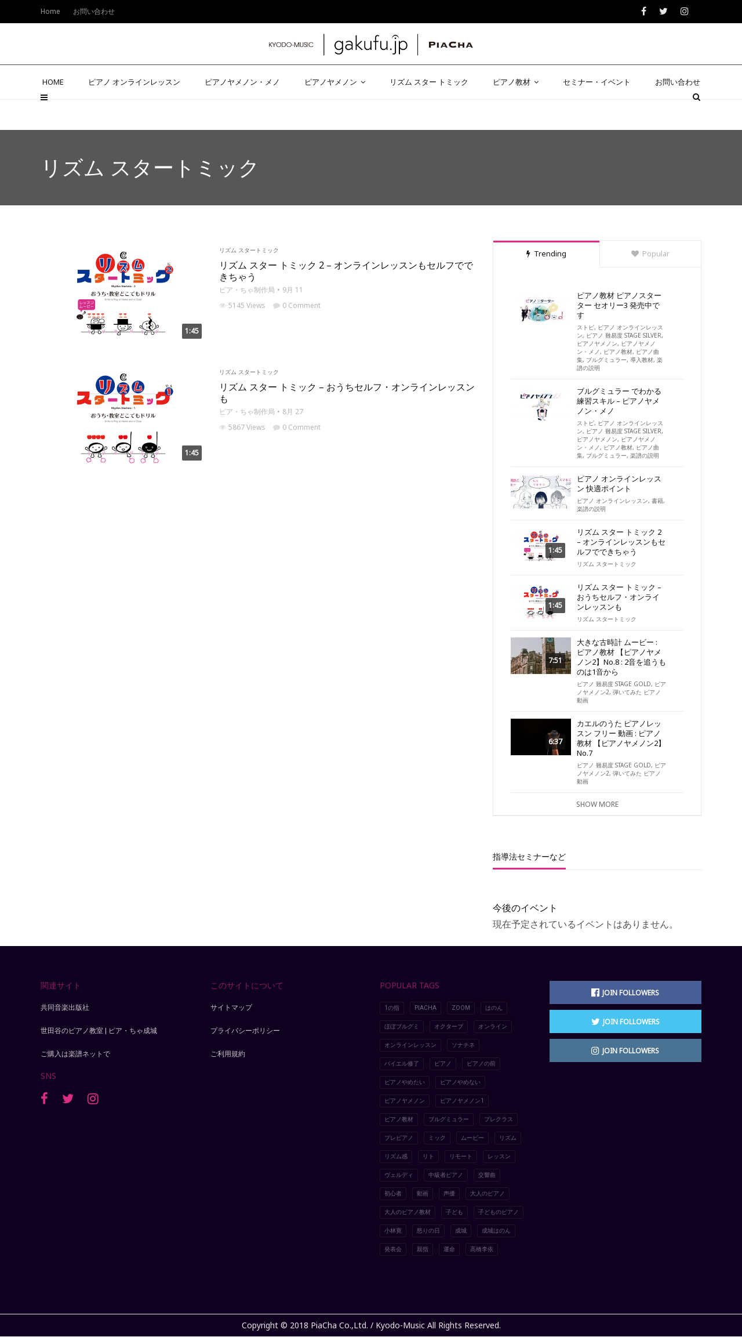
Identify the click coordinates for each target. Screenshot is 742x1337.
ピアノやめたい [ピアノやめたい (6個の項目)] (404, 1082)
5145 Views (242, 305)
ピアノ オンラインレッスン (134, 111)
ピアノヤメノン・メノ (242, 111)
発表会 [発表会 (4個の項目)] (393, 1249)
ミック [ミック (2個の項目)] (437, 1138)
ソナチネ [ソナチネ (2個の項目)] (463, 1045)
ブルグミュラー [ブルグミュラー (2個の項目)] (448, 1119)
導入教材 (641, 360)
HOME (53, 111)
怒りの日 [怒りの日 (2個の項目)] (428, 1230)
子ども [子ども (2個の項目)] (454, 1212)
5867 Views (242, 427)
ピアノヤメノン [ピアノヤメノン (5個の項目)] (404, 1100)
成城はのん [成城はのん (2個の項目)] (496, 1230)
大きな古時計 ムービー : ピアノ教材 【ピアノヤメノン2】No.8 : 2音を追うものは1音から (621, 657)
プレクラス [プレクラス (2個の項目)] (498, 1119)
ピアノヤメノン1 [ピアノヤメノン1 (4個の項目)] (462, 1100)
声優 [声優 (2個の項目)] (449, 1193)
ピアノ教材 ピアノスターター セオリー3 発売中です (619, 305)
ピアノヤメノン (334, 111)
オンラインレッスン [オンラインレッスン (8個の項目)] (410, 1045)
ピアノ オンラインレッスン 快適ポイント (619, 484)
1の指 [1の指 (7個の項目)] (391, 1008)
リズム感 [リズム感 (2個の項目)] (396, 1156)
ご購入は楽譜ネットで (75, 1054)
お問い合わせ (677, 111)
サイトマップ (231, 1007)
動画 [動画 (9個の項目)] (422, 1193)
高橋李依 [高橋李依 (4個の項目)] (481, 1249)
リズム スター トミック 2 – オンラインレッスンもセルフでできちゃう (346, 270)
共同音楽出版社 (65, 1007)
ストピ (585, 327)
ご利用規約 (227, 1054)
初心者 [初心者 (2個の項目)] (393, 1193)
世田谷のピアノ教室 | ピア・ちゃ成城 (99, 1031)
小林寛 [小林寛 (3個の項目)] (393, 1230)
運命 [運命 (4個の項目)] (449, 1249)
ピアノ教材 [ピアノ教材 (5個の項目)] (398, 1119)
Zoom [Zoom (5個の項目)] (461, 1008)
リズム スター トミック (429, 111)
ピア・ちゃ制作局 (247, 290)
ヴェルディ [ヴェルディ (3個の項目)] (398, 1175)
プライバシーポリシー (245, 1031)
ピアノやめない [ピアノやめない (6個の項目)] (460, 1082)
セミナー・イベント (597, 111)
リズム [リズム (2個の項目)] (508, 1138)
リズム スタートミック (249, 250)
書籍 (657, 501)
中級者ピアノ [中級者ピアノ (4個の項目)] (445, 1175)
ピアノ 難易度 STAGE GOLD (614, 684)
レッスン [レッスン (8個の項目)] (499, 1156)
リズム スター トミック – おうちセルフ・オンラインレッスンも (347, 392)
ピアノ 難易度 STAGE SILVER (623, 335)
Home (50, 11)
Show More (597, 804)
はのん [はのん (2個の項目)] (494, 1008)
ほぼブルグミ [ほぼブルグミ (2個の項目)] (401, 1026)
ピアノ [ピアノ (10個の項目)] (443, 1063)
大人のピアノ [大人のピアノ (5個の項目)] (487, 1193)
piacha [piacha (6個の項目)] (425, 1008)
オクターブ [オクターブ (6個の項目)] (448, 1026)
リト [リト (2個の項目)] (428, 1156)
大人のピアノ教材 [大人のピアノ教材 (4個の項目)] (407, 1212)
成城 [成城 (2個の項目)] (461, 1230)
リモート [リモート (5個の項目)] (460, 1156)
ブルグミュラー (606, 360)
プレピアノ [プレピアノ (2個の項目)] (398, 1138)
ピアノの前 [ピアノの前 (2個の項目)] (481, 1063)
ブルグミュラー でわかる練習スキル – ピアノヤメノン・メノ (619, 401)
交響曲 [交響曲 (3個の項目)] (487, 1175)
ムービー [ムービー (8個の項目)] (472, 1138)
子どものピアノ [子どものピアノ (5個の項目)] (498, 1212)
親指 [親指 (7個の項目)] (422, 1249)
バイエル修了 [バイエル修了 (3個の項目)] (401, 1063)
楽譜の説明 (644, 455)
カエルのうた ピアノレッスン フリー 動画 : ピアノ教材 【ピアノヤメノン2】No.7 (621, 738)
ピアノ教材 (516, 111)
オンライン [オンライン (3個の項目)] (492, 1026)
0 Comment (297, 305)
